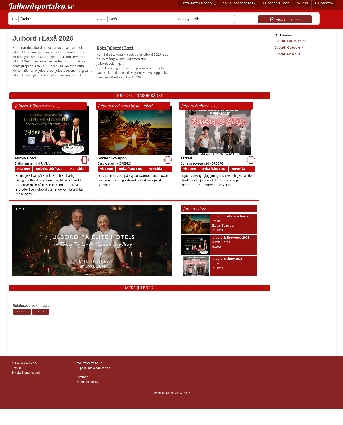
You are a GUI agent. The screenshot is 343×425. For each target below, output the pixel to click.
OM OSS (302, 3)
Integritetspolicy (87, 381)
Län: (36, 19)
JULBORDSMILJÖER (276, 3)
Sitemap (82, 377)
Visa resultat (285, 19)
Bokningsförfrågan (50, 169)
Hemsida (77, 169)
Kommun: (121, 19)
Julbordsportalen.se (41, 6)
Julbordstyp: (205, 19)
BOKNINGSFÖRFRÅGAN (239, 3)
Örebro (22, 312)
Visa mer (23, 169)
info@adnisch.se (99, 368)
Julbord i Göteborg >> (289, 47)
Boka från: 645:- (131, 169)
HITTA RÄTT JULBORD (197, 3)
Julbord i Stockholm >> (290, 41)
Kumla (41, 312)
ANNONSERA (324, 3)
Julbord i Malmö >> (288, 54)
